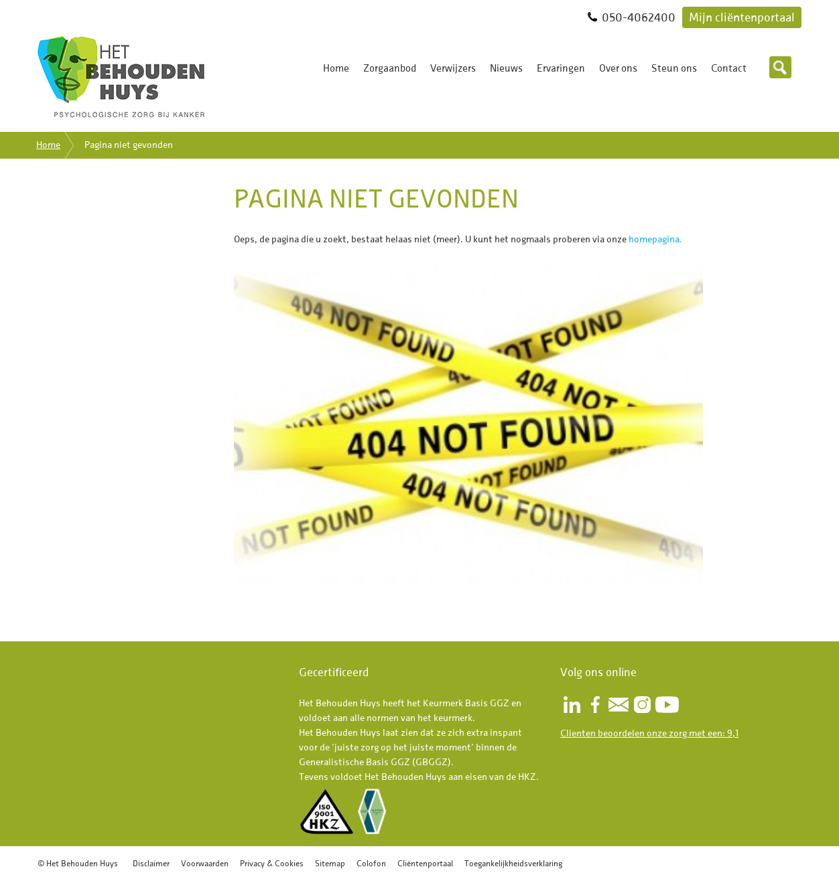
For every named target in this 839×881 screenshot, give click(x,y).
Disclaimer (151, 863)
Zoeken (780, 67)
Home (336, 68)
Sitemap (330, 863)
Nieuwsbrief (618, 704)
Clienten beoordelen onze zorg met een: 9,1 (649, 733)
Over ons (618, 68)
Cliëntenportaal (425, 863)
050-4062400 (638, 17)
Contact (729, 68)
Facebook (595, 704)
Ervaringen (561, 68)
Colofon (371, 863)
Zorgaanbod (389, 68)
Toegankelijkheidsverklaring (513, 863)
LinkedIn (572, 704)
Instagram (642, 704)
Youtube (667, 704)
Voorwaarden (205, 863)
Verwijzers (453, 68)
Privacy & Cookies (272, 863)
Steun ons (674, 68)
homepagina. (655, 239)
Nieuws (506, 68)
